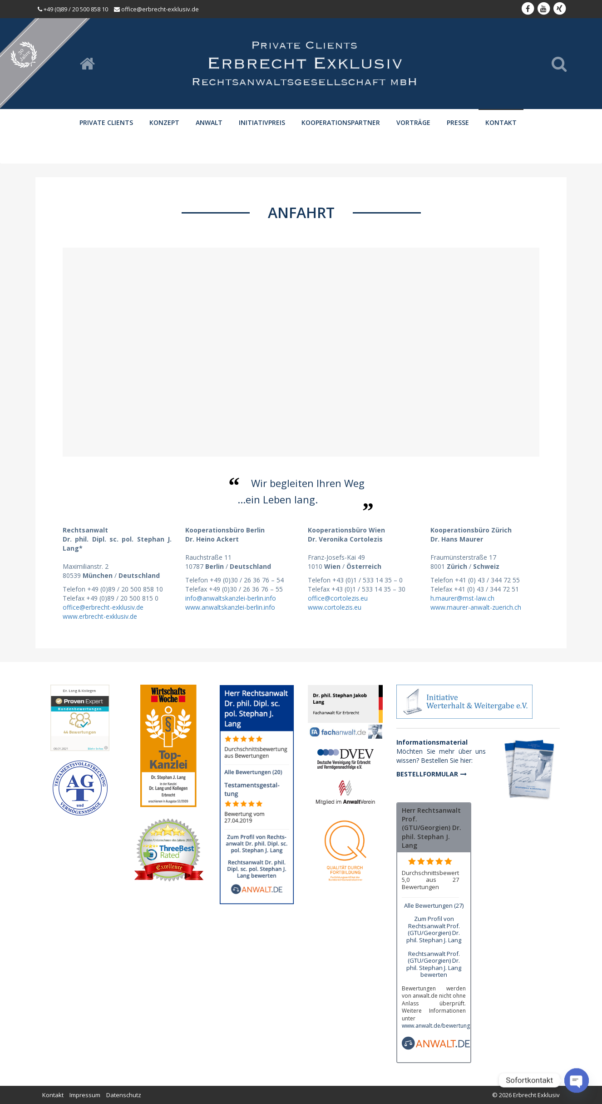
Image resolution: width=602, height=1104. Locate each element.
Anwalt (209, 122)
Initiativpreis (262, 122)
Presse (458, 122)
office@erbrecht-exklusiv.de (103, 607)
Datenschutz (123, 1095)
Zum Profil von (433, 929)
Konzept (164, 122)
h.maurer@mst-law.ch (462, 598)
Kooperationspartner (340, 122)
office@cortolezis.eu (338, 598)
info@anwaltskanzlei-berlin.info (230, 598)
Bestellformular (427, 774)
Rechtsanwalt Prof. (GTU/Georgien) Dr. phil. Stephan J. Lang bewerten (433, 964)
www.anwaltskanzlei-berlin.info (230, 607)
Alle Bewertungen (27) (434, 905)
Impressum (84, 1095)
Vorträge (413, 122)
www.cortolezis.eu (334, 607)
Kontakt (501, 122)
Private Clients (106, 122)
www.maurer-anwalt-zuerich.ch (475, 607)
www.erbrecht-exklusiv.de (100, 616)
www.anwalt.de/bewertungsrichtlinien (450, 1025)
